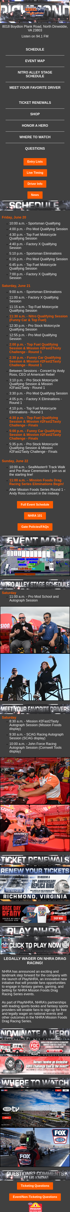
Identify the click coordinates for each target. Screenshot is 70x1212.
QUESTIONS (35, 148)
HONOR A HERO (35, 125)
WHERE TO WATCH (34, 137)
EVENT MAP (35, 61)
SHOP (35, 114)
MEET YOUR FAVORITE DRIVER (35, 87)
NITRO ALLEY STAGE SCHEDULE (35, 74)
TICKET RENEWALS (35, 103)
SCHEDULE (35, 49)
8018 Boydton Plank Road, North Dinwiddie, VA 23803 (35, 28)
